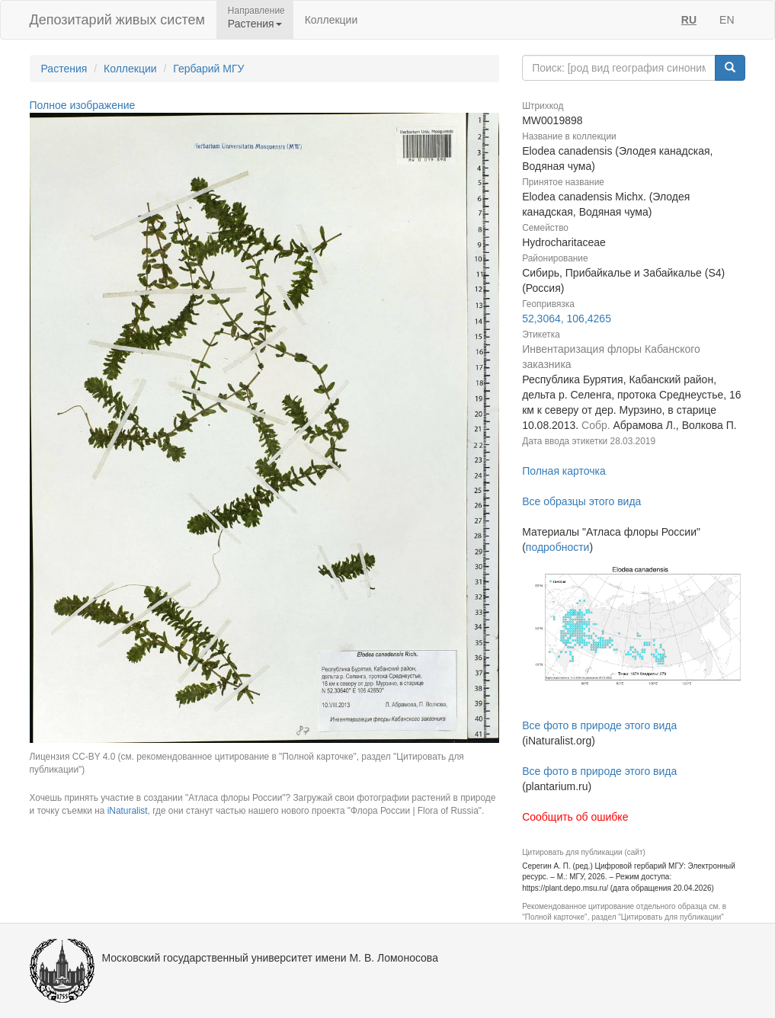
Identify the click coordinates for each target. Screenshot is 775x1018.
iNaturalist (127, 810)
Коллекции (331, 20)
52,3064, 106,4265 (566, 318)
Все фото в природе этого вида (599, 725)
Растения (64, 68)
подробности (558, 547)
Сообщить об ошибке (575, 817)
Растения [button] (255, 24)
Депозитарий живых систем (117, 19)
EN (726, 20)
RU (689, 20)
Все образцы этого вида (581, 501)
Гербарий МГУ (208, 68)
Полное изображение (83, 105)
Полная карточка (564, 471)
